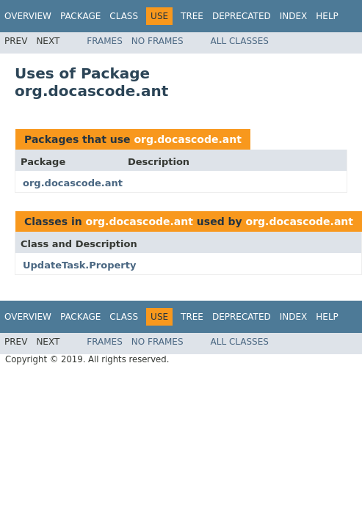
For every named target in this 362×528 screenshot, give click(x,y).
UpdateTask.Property (79, 265)
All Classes (240, 41)
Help (327, 16)
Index (294, 16)
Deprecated (241, 16)
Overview (27, 16)
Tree (192, 16)
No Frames (157, 41)
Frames (105, 41)
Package (80, 16)
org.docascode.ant (187, 139)
